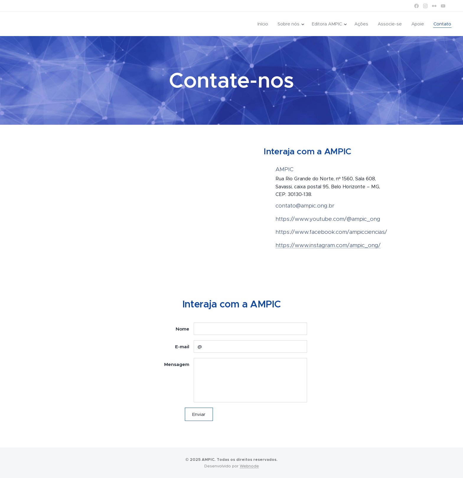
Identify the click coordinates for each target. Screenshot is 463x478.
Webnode (249, 466)
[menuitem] (264, 24)
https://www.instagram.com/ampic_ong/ (328, 245)
